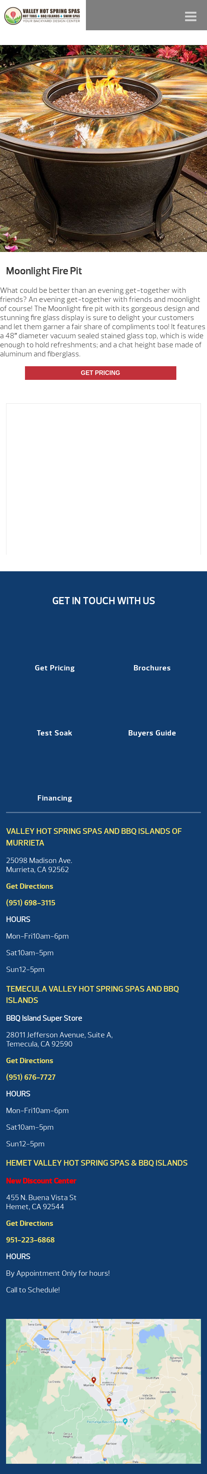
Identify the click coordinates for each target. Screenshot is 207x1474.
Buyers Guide (152, 733)
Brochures (152, 668)
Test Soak (55, 733)
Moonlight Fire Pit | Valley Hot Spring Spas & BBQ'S (43, 15)
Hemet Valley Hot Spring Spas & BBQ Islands (97, 1163)
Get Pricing (100, 373)
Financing (54, 798)
